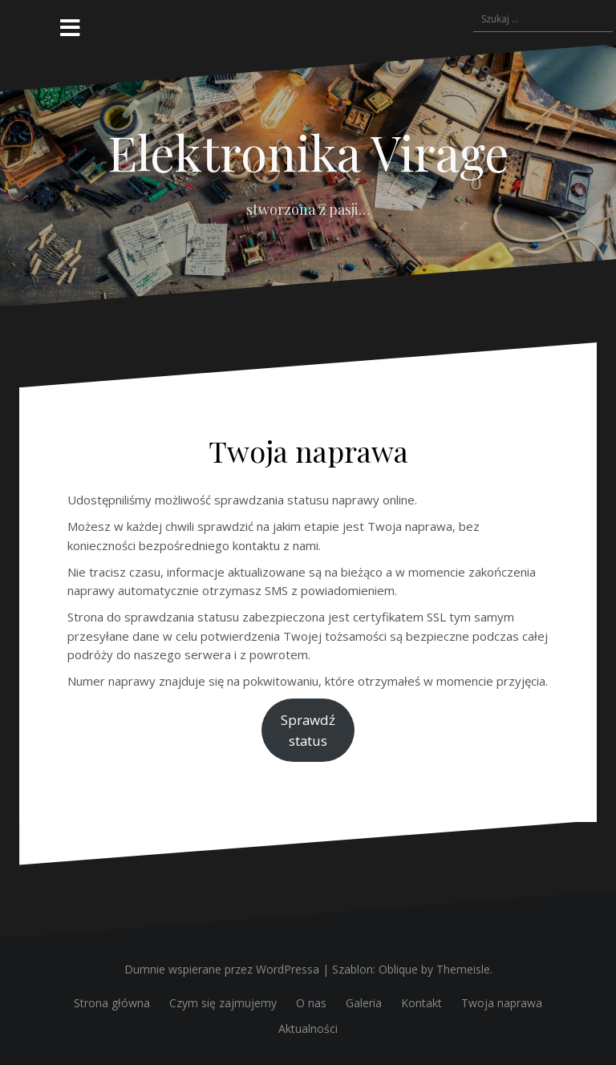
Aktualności (308, 1028)
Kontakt (421, 1002)
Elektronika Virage (308, 151)
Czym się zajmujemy (223, 1002)
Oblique (398, 969)
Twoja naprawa (501, 1002)
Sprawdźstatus (308, 730)
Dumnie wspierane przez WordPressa (221, 969)
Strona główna (112, 1002)
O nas (311, 1002)
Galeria (364, 1002)
